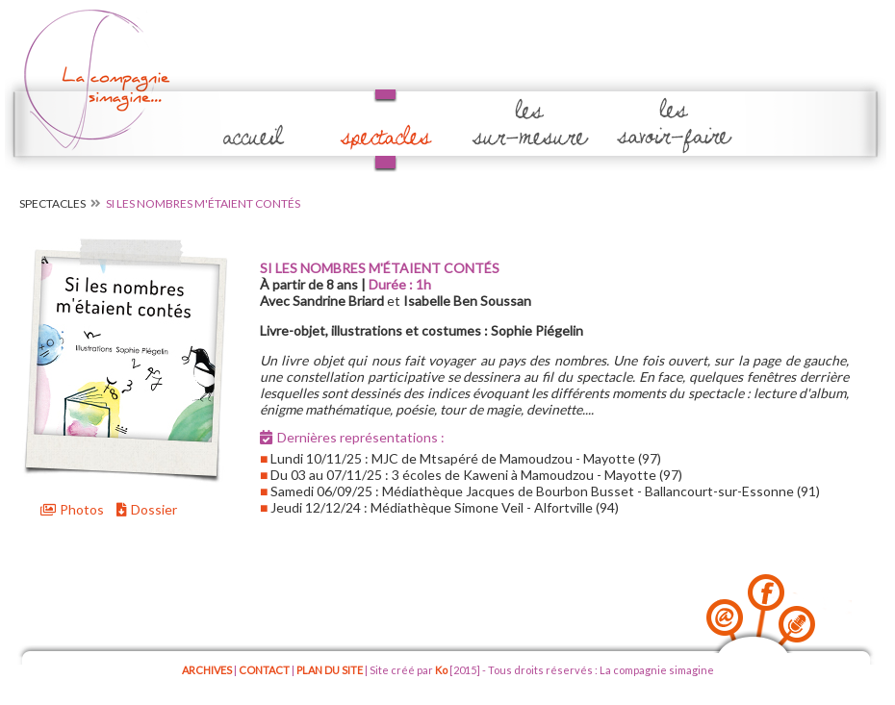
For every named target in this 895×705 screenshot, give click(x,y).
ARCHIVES (207, 670)
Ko (441, 670)
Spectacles (52, 203)
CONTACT (264, 670)
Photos (72, 509)
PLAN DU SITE (329, 670)
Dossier (146, 509)
